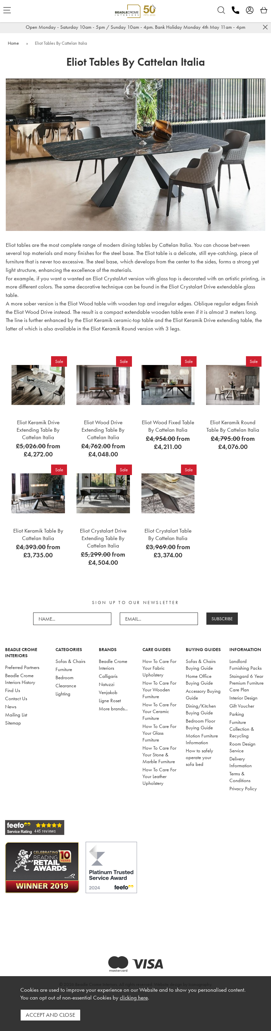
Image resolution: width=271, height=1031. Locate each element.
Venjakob (108, 692)
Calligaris (108, 676)
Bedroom (64, 677)
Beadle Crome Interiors (113, 664)
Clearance (65, 685)
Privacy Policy (243, 788)
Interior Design (243, 697)
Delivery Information (240, 762)
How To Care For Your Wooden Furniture (159, 690)
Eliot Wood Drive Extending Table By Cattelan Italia (103, 429)
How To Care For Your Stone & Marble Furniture (159, 755)
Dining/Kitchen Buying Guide (201, 709)
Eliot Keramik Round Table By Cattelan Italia (232, 425)
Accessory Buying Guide (203, 694)
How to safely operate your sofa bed (199, 757)
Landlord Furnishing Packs (245, 664)
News (10, 706)
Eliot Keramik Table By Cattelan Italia (38, 534)
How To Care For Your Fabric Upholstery (159, 668)
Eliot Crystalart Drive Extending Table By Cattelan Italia (103, 538)
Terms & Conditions (239, 777)
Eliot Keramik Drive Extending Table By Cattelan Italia (38, 429)
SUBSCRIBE (222, 619)
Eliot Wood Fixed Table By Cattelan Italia (168, 425)
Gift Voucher (241, 706)
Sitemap (13, 722)
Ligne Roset (110, 700)
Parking (236, 714)
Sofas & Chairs (70, 661)
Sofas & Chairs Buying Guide (201, 664)
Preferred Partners (22, 667)
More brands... (113, 708)
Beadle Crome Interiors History (20, 679)
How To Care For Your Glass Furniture (159, 733)
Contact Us (16, 698)
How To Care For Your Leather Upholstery (159, 776)
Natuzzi (106, 684)
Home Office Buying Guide (199, 679)
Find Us (12, 690)
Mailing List (16, 714)
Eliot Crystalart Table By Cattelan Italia (167, 534)
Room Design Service (242, 747)
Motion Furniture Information (202, 739)
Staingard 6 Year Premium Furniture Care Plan (246, 683)
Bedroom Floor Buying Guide (200, 724)
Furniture (63, 669)
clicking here (134, 997)
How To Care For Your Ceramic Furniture (159, 711)
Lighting (62, 693)
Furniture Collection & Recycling (241, 729)
